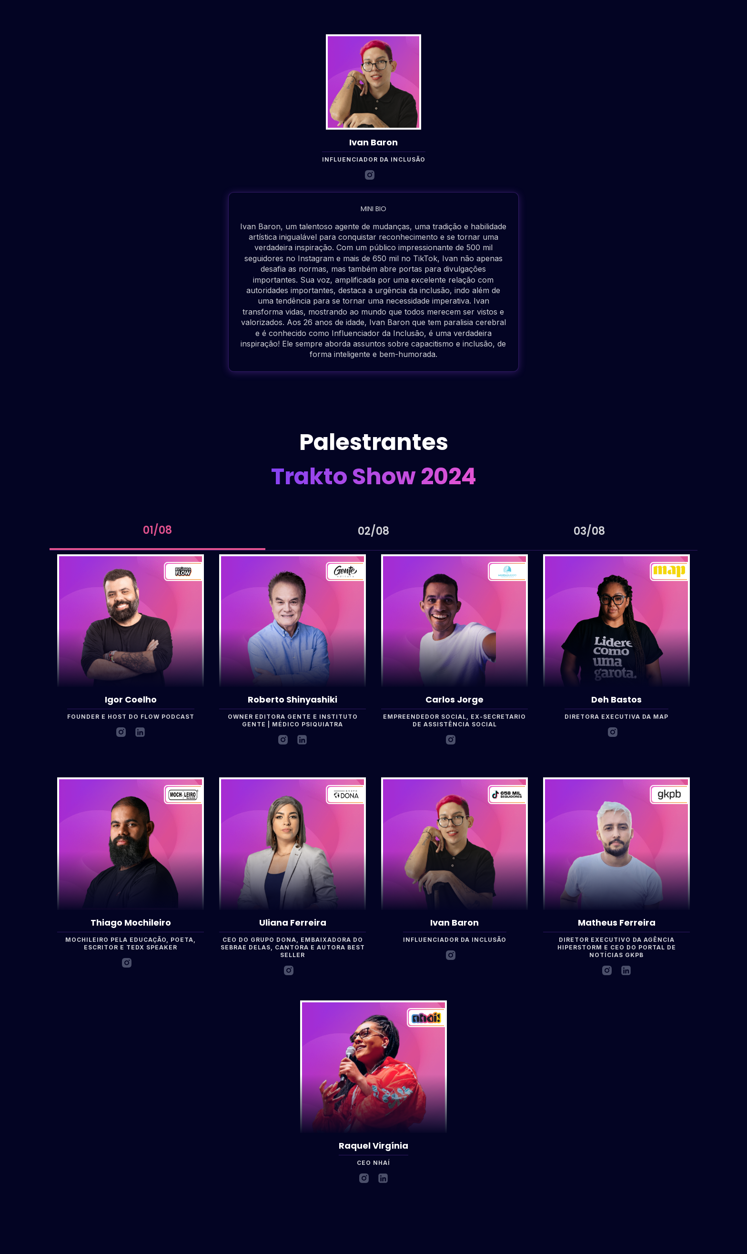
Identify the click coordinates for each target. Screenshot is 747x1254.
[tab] (157, 531)
